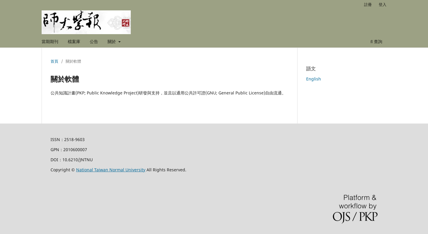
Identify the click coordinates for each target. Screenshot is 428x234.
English (313, 79)
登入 (382, 4)
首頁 (54, 61)
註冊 (368, 4)
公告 (94, 41)
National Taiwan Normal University (110, 170)
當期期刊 (50, 41)
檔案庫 (74, 41)
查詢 (376, 41)
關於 (112, 41)
